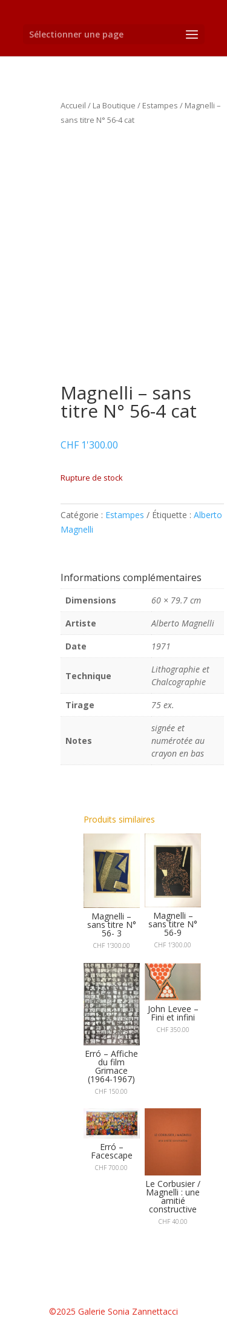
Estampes (160, 105)
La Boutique (114, 105)
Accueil (73, 105)
